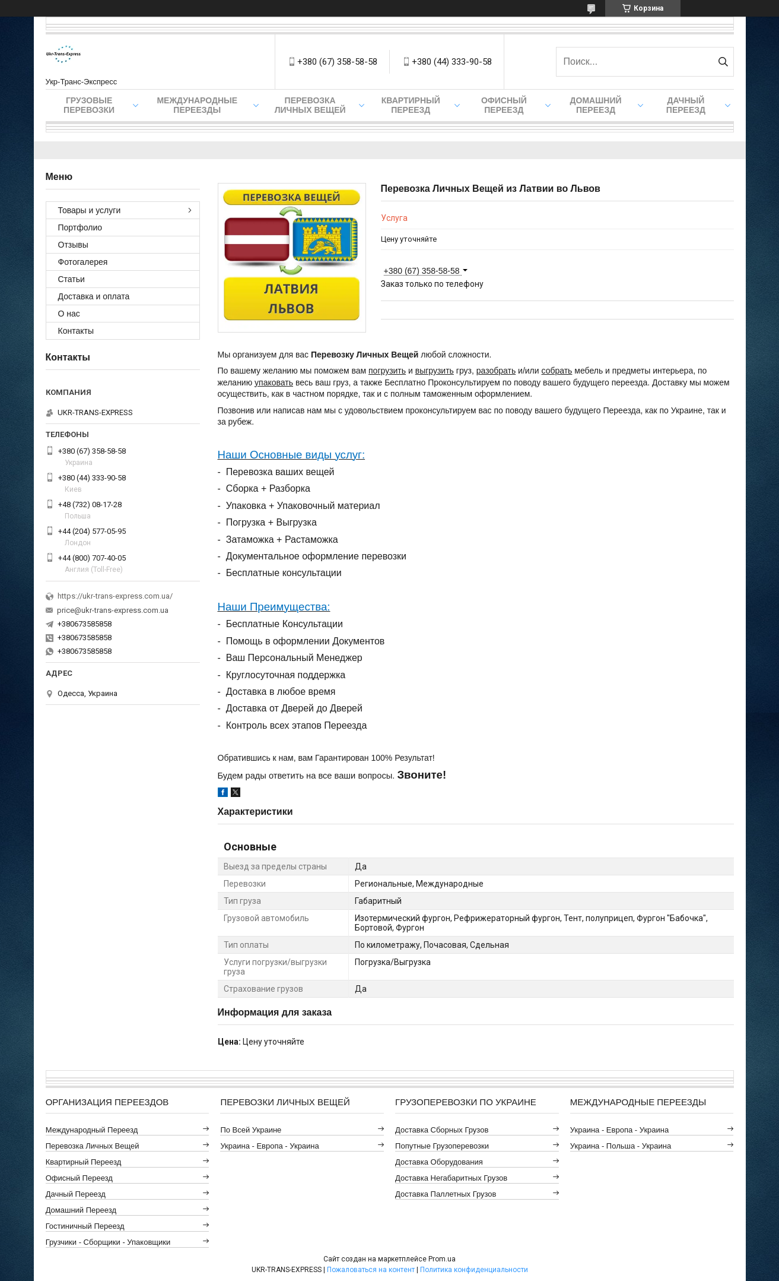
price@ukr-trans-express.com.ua (112, 610)
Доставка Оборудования (439, 1161)
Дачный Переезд (685, 105)
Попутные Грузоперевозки (442, 1145)
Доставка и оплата (94, 296)
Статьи (71, 279)
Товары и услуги (89, 210)
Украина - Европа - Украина (269, 1145)
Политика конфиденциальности (474, 1270)
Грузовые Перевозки (89, 105)
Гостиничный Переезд (85, 1226)
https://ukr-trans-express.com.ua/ (115, 596)
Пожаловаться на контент (371, 1270)
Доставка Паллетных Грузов (445, 1194)
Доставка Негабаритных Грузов (451, 1178)
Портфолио (80, 227)
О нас (69, 313)
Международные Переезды (197, 105)
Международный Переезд (92, 1129)
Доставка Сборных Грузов (441, 1129)
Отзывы (73, 244)
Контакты (76, 331)
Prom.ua (442, 1259)
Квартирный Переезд (410, 105)
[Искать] (723, 62)
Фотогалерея (83, 262)
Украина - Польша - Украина (620, 1145)
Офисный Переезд (504, 105)
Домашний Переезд (596, 105)
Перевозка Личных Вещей (310, 105)
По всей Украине (250, 1129)
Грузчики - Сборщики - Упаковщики (108, 1242)
